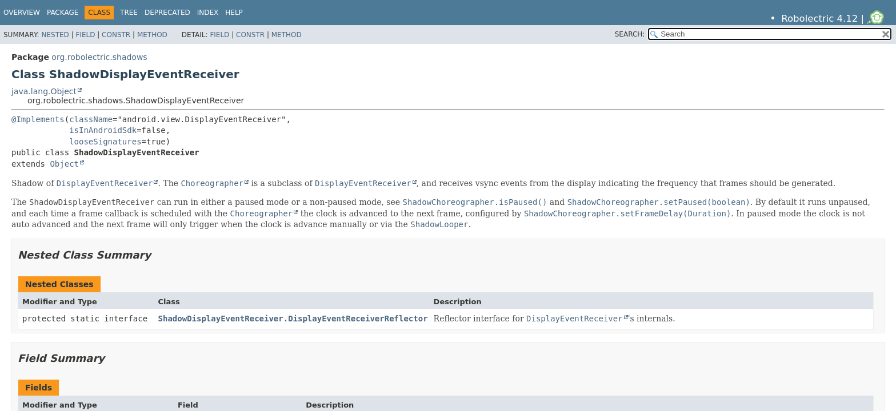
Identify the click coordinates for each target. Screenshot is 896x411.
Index (208, 13)
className (91, 119)
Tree (129, 13)
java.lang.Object (44, 91)
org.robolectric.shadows (99, 57)
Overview (21, 13)
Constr (116, 35)
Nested (55, 35)
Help (234, 13)
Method (152, 35)
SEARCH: (630, 34)
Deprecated (167, 13)
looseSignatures (105, 141)
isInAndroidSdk (103, 130)
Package (62, 13)
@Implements (38, 119)
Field (85, 35)
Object (64, 163)
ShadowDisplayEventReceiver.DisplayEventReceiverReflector (293, 318)
